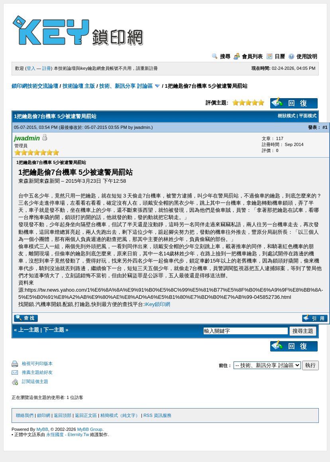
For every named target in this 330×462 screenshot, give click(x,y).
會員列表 (248, 56)
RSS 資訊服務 (157, 415)
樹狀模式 (286, 115)
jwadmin (142, 127)
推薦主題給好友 (37, 372)
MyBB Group (89, 429)
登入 (31, 68)
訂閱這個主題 (35, 381)
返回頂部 (62, 415)
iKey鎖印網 (157, 304)
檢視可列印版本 (37, 363)
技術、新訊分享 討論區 (126, 86)
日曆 (275, 56)
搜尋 (221, 56)
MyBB (42, 429)
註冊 (46, 68)
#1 (324, 127)
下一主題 (53, 330)
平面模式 (307, 115)
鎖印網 (43, 415)
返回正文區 (86, 415)
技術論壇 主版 (79, 86)
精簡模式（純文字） (120, 415)
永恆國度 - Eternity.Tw (67, 434)
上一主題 (28, 330)
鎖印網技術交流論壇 (35, 86)
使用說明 (302, 56)
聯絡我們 (24, 415)
